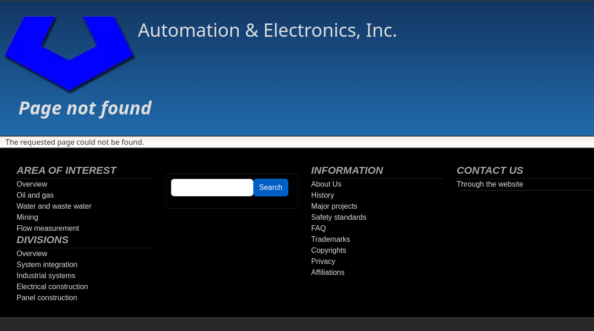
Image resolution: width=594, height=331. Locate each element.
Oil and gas (35, 195)
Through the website (490, 184)
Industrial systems (46, 276)
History (322, 195)
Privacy (323, 261)
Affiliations (328, 272)
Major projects (334, 206)
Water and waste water (54, 206)
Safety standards (338, 217)
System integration (47, 264)
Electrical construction (52, 287)
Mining (27, 217)
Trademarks (330, 239)
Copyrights (328, 250)
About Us (326, 184)
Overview (32, 184)
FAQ (318, 228)
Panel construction (47, 298)
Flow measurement (48, 228)
